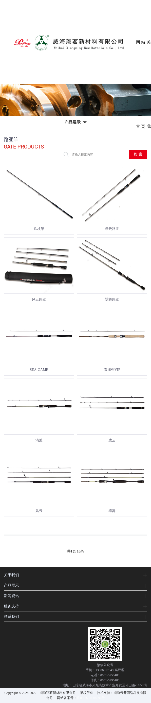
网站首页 (141, 62)
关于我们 (11, 575)
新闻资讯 (11, 595)
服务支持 (11, 606)
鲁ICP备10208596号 (91, 698)
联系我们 (11, 616)
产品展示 (11, 585)
